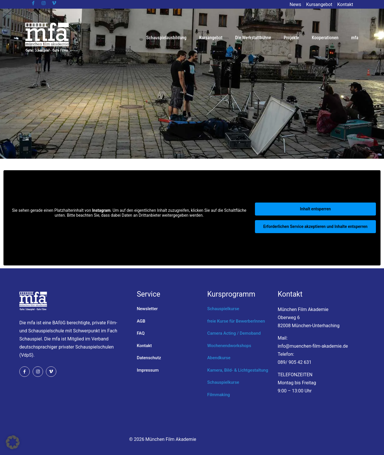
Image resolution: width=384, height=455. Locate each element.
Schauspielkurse (223, 308)
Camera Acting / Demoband (234, 333)
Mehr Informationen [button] (129, 225)
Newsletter (147, 308)
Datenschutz (149, 357)
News (295, 4)
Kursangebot (319, 4)
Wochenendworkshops (229, 345)
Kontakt (345, 4)
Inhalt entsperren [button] (315, 209)
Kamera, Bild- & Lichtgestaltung (237, 370)
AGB (141, 321)
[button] (12, 442)
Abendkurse (218, 357)
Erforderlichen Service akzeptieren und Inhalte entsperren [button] (315, 226)
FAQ (141, 333)
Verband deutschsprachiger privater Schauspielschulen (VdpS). (66, 347)
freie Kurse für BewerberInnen (236, 321)
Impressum (148, 370)
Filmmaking (218, 394)
